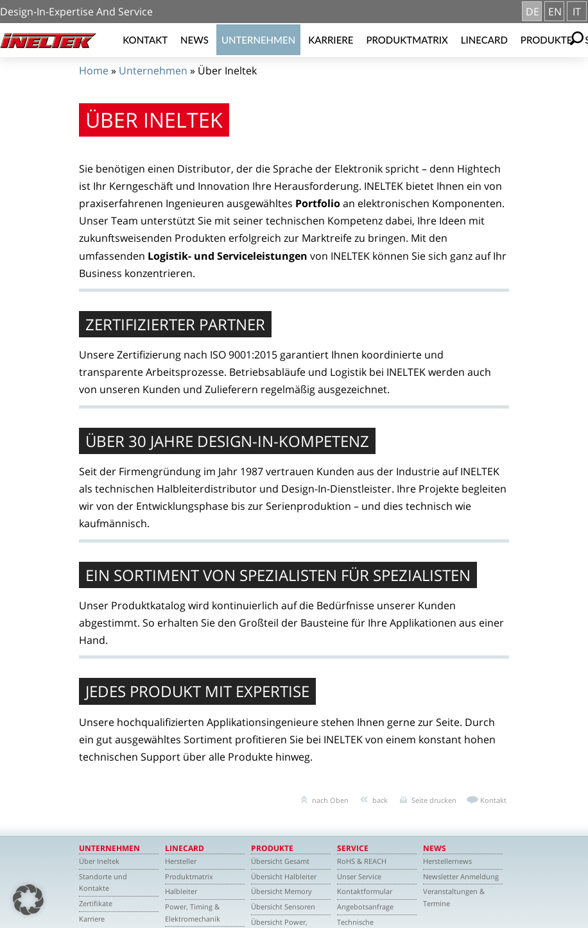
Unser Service (359, 876)
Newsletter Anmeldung (461, 876)
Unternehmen (258, 40)
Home (93, 70)
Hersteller (180, 861)
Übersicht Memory (281, 891)
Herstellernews (447, 861)
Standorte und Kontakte (103, 882)
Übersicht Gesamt (280, 861)
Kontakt (145, 40)
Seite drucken (433, 800)
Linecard (484, 40)
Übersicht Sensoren (283, 906)
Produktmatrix (406, 40)
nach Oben (330, 800)
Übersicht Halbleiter (283, 876)
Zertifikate (95, 903)
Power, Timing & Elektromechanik (192, 913)
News (194, 40)
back (380, 800)
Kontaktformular (364, 891)
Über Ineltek (99, 861)
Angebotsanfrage (365, 906)
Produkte (547, 40)
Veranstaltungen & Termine (454, 897)
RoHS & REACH (361, 861)
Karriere (330, 40)
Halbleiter (181, 891)
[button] (28, 900)
